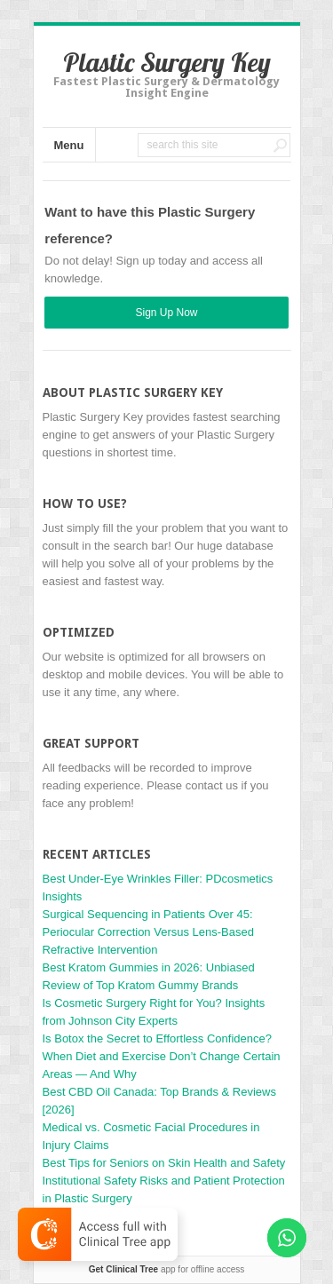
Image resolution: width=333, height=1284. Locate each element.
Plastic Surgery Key (167, 62)
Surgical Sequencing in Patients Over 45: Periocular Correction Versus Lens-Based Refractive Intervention (148, 932)
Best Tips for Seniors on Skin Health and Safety (164, 1162)
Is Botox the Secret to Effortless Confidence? (157, 1038)
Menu (69, 145)
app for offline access (166, 1269)
